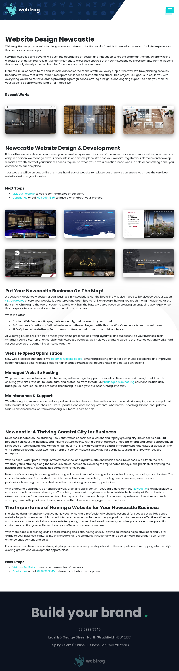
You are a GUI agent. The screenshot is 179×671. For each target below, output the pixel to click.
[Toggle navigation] (170, 10)
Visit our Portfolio (23, 193)
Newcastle (140, 489)
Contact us (19, 197)
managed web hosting (119, 382)
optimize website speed (67, 359)
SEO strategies (14, 300)
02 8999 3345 (46, 197)
